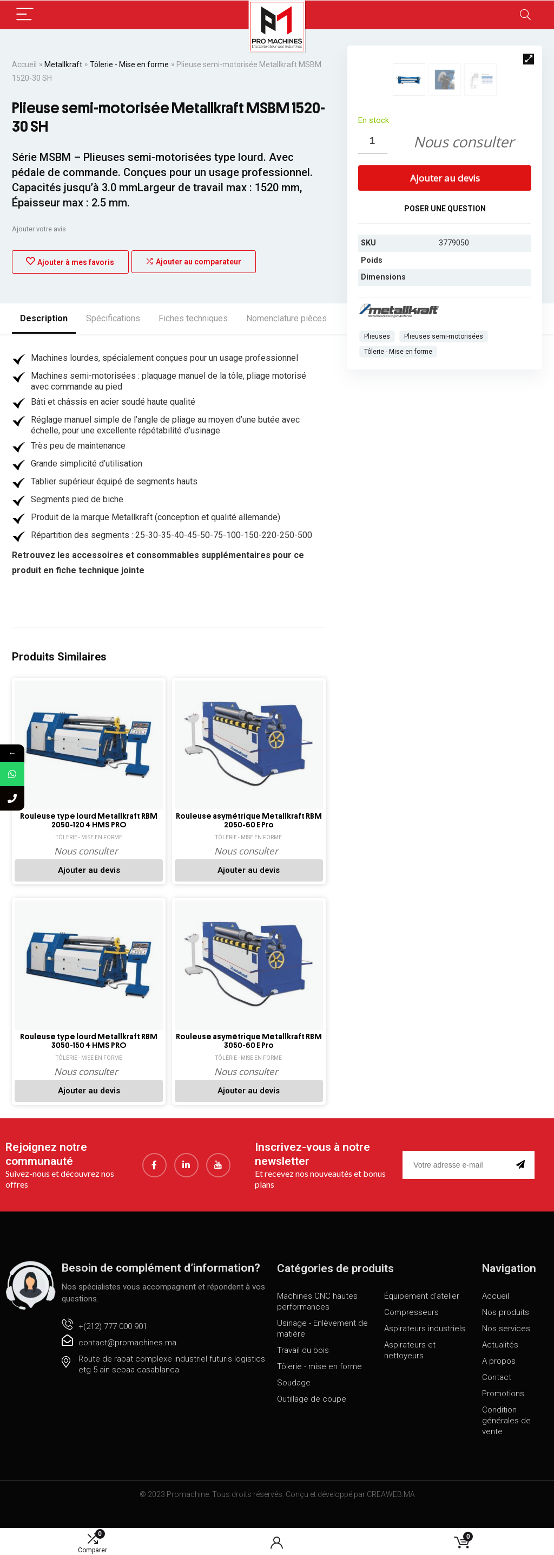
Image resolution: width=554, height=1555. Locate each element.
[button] (528, 59)
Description (44, 318)
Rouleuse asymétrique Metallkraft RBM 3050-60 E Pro (249, 1059)
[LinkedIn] (186, 1182)
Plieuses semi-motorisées (443, 494)
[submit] (523, 1183)
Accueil (24, 64)
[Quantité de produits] (372, 300)
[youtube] (218, 1182)
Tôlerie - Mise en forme (129, 64)
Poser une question (445, 366)
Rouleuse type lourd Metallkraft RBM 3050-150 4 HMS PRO (88, 1059)
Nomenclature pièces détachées (307, 318)
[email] (457, 1183)
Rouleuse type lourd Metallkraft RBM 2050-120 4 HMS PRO (88, 829)
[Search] (525, 15)
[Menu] (25, 15)
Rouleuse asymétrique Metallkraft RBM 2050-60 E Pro (249, 829)
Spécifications (113, 318)
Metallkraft (63, 64)
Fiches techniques (193, 318)
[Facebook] (154, 1182)
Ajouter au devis (445, 336)
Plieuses (377, 494)
